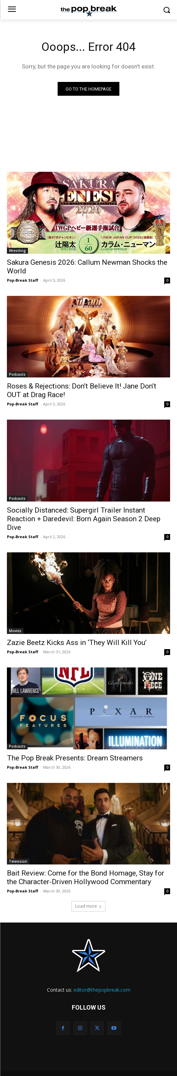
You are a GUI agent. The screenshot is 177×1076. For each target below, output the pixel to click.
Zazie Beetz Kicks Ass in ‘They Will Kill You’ (77, 642)
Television (18, 861)
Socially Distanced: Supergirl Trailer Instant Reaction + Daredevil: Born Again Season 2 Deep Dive (83, 519)
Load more (88, 906)
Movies (15, 630)
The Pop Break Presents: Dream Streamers (75, 758)
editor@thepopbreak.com (101, 989)
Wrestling (17, 250)
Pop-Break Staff (22, 280)
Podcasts (17, 374)
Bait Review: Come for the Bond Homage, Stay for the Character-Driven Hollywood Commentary (85, 877)
